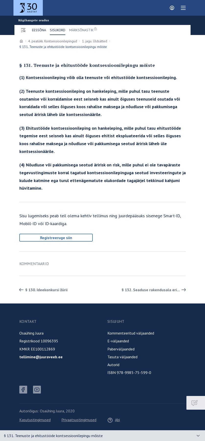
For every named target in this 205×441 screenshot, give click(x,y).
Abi (113, 419)
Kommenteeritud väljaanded (130, 333)
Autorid (113, 364)
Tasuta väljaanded (122, 356)
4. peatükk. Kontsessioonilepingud (52, 41)
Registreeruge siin (56, 237)
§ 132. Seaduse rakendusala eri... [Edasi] (155, 290)
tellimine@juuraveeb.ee (41, 356)
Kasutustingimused (35, 419)
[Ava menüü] (23, 30)
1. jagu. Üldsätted (94, 41)
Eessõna (39, 30)
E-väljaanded (118, 340)
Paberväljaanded (121, 349)
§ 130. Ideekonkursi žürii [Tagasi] (42, 290)
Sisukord (57, 30)
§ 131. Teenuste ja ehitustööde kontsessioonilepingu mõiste (53, 435)
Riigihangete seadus (33, 20)
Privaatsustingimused (78, 419)
